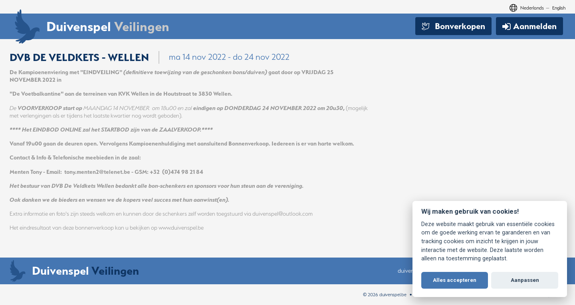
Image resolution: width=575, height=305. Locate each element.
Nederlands (532, 8)
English (558, 8)
